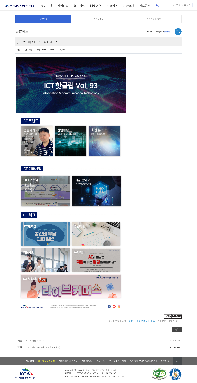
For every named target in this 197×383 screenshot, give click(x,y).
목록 (177, 329)
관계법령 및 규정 (154, 19)
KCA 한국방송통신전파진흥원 (20, 4)
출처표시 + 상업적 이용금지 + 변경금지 (143, 320)
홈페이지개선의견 (117, 361)
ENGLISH (187, 5)
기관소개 (128, 5)
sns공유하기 (178, 31)
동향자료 (43, 19)
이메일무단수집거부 (68, 361)
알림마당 (46, 5)
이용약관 (30, 361)
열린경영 (79, 5)
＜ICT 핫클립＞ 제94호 (35, 340)
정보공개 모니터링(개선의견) (143, 361)
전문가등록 (166, 361)
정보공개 (144, 5)
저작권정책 (87, 361)
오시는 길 (100, 361)
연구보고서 (98, 19)
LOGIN (176, 5)
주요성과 (112, 5)
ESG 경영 (95, 5)
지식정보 (62, 5)
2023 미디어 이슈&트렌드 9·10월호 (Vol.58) (43, 347)
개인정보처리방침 (46, 361)
